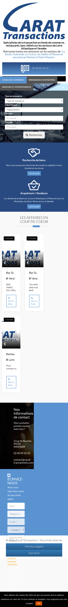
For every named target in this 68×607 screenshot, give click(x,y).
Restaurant (12, 354)
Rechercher (34, 134)
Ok (39, 603)
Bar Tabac (12, 273)
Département (11, 105)
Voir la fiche (11, 301)
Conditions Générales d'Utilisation (12, 561)
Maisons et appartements (16, 87)
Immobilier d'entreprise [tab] (42, 80)
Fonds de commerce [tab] (13, 80)
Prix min (9, 113)
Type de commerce (13, 96)
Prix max (9, 122)
